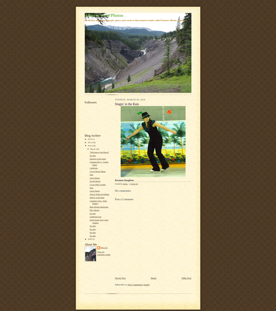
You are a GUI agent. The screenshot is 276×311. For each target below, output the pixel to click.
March (93, 149)
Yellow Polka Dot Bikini (99, 194)
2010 (90, 146)
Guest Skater (95, 178)
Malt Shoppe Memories (99, 207)
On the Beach (95, 181)
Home (153, 278)
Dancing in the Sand (98, 159)
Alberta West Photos (104, 15)
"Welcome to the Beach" (99, 152)
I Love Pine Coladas (98, 184)
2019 (90, 139)
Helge (104, 248)
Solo (91, 175)
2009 (90, 239)
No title (93, 156)
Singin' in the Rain (97, 197)
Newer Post (120, 278)
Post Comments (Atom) (139, 284)
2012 (90, 142)
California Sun (95, 217)
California (94, 168)
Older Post (186, 278)
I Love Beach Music (98, 171)
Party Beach (94, 210)
